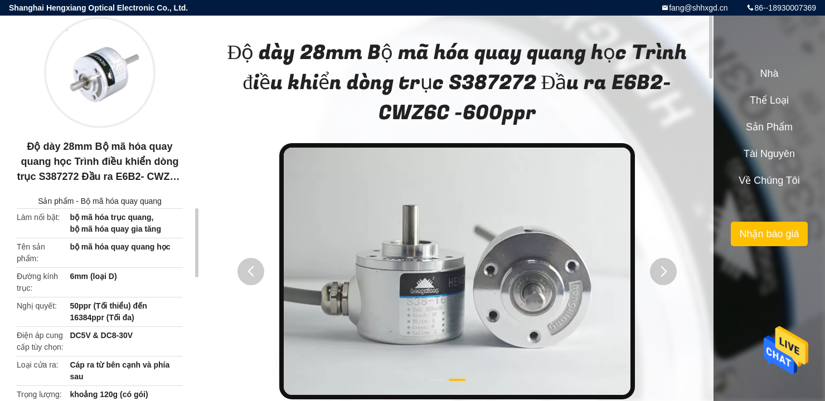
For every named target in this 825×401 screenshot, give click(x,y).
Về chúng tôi (769, 180)
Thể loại (769, 100)
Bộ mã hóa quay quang (121, 201)
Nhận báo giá (769, 233)
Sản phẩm (56, 201)
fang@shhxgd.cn (698, 7)
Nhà (769, 73)
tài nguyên (769, 153)
